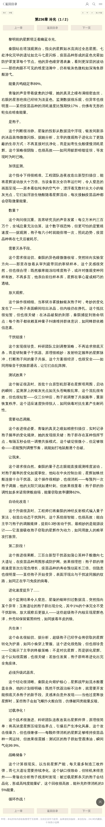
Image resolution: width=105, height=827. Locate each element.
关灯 (4, 13)
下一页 (86, 27)
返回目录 (9, 4)
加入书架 (99, 13)
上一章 (18, 27)
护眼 (10, 13)
